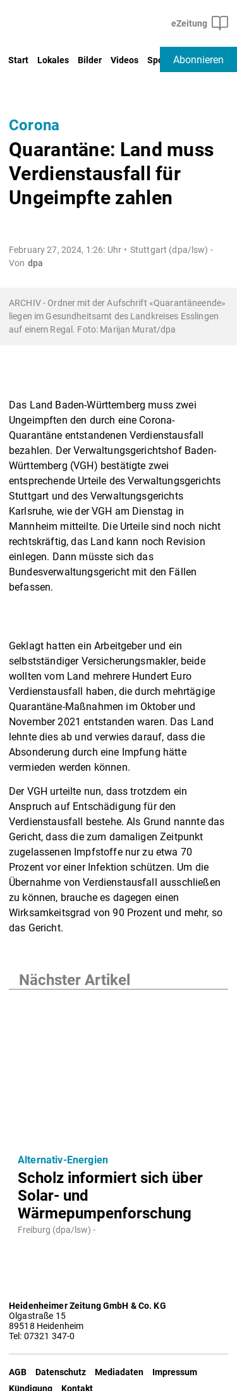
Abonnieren (198, 60)
